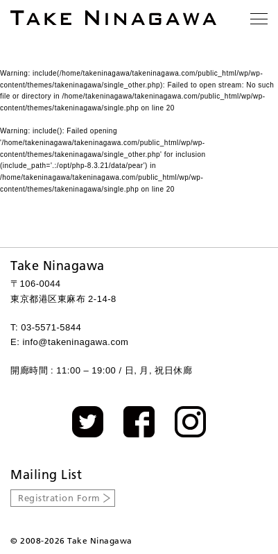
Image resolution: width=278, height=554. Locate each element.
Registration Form (59, 497)
